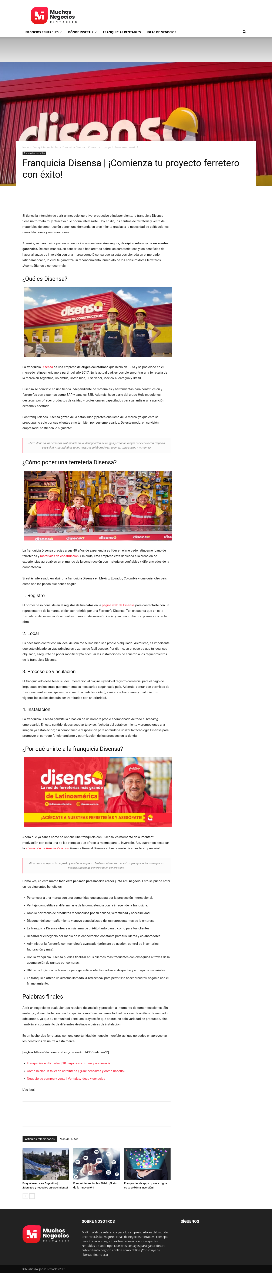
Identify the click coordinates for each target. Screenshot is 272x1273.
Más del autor (69, 1139)
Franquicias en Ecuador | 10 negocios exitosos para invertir (68, 1063)
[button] (244, 32)
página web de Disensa (118, 605)
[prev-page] (25, 1196)
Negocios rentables (44, 32)
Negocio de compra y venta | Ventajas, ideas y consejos (66, 1079)
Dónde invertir (82, 32)
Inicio (26, 147)
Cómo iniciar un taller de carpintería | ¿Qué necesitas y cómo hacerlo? (76, 1071)
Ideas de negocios (161, 32)
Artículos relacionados (40, 1139)
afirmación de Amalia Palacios (47, 848)
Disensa (47, 367)
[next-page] (32, 1196)
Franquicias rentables (122, 32)
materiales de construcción (59, 556)
